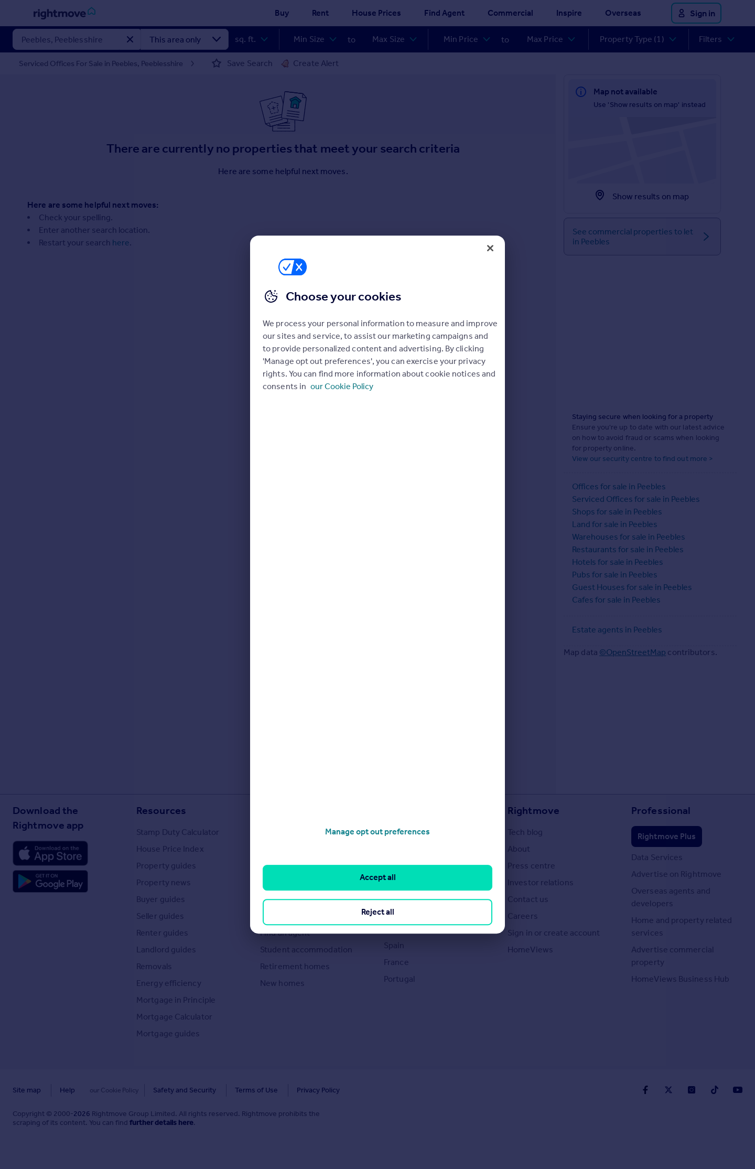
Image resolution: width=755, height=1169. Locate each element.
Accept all (378, 878)
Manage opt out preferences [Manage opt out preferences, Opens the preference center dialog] (377, 831)
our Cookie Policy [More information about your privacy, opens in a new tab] (341, 386)
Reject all (377, 912)
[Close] (490, 248)
